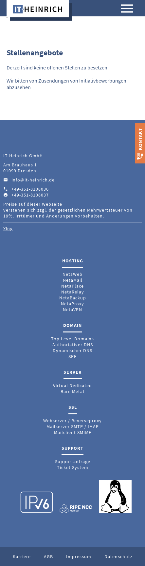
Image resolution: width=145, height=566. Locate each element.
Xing (8, 229)
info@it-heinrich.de (33, 180)
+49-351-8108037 (30, 195)
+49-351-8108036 (30, 189)
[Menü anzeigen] (127, 9)
